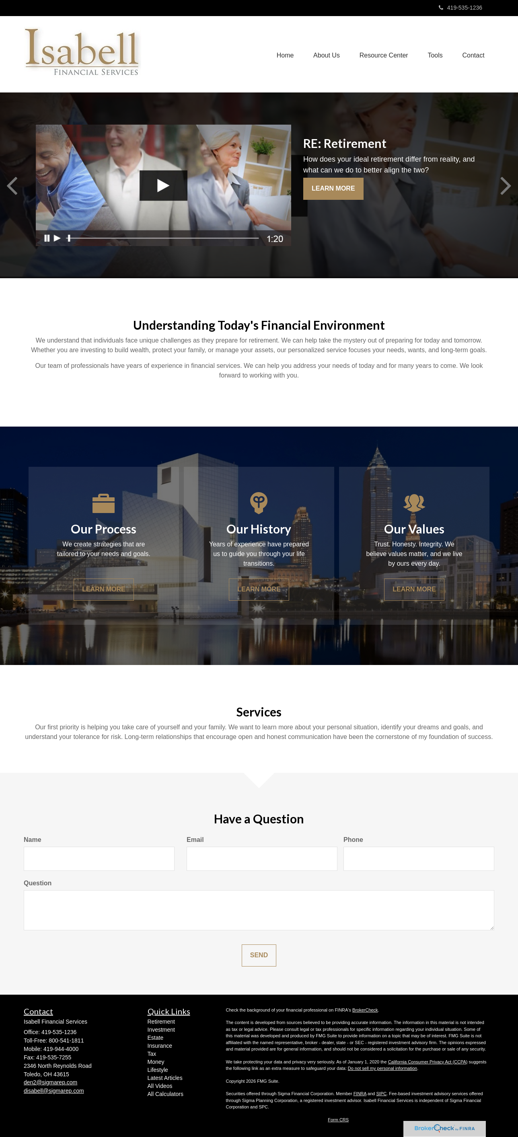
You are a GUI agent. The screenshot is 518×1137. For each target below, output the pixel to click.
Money (156, 1062)
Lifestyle (158, 1070)
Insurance (160, 1046)
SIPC (381, 1093)
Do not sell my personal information (382, 1068)
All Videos (160, 1086)
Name (32, 839)
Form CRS (338, 1119)
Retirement (161, 1021)
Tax (152, 1054)
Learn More (333, 188)
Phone (353, 839)
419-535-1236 (460, 7)
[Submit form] (259, 955)
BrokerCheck (365, 1010)
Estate (156, 1037)
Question (37, 883)
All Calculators (165, 1094)
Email (195, 839)
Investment (161, 1029)
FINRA (360, 1093)
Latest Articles (165, 1078)
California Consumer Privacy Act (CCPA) (428, 1061)
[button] (325, 54)
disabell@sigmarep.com (54, 1091)
